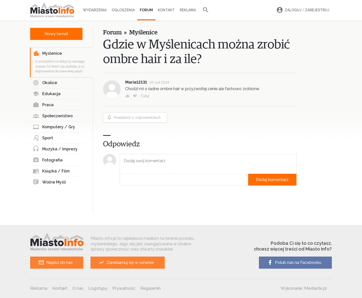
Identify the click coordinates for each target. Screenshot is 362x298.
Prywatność (123, 288)
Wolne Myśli (49, 182)
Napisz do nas (55, 262)
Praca (43, 105)
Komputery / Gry (54, 127)
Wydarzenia (95, 10)
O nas (77, 288)
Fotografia (48, 160)
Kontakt (166, 10)
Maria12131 (136, 82)
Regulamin (150, 288)
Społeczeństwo (53, 116)
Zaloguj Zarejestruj (302, 10)
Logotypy (97, 288)
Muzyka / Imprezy (55, 149)
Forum (146, 10)
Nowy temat (56, 33)
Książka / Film (51, 171)
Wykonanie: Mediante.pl (304, 288)
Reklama (188, 10)
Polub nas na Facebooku (294, 262)
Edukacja (47, 94)
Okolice (45, 83)
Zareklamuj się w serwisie (126, 262)
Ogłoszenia (123, 10)
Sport (43, 138)
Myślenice (47, 53)
